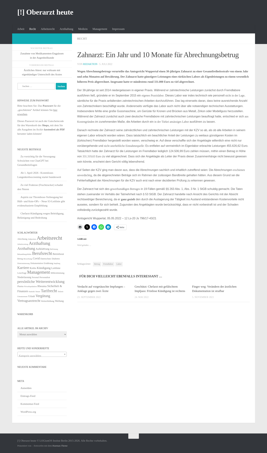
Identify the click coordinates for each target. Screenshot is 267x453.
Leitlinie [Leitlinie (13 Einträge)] (55, 267)
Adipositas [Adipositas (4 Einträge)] (32, 239)
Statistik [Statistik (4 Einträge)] (32, 291)
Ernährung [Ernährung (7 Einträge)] (48, 263)
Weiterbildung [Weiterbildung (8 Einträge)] (47, 301)
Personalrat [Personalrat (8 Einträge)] (44, 277)
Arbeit (20, 28)
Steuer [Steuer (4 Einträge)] (37, 291)
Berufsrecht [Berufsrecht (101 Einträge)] (42, 253)
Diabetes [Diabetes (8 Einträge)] (56, 258)
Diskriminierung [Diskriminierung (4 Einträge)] (23, 263)
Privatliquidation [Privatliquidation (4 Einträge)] (30, 286)
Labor (119, 264)
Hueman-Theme (60, 445)
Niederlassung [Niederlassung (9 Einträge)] (24, 277)
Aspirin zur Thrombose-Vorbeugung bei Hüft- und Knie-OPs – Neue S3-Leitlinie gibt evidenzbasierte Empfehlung (41, 201)
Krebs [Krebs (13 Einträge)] (33, 267)
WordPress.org (28, 411)
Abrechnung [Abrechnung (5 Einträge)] (22, 239)
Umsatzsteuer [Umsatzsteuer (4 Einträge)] (22, 296)
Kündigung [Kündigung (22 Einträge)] (44, 268)
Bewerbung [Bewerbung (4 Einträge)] (28, 259)
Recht (32, 28)
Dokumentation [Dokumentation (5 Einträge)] (36, 263)
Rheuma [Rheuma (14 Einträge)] (42, 286)
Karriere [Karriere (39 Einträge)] (23, 268)
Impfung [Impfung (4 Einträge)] (57, 263)
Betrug (97, 264)
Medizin (82, 28)
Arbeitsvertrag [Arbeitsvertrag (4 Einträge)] (22, 244)
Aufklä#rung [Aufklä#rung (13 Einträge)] (42, 248)
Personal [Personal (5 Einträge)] (35, 277)
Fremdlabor (108, 264)
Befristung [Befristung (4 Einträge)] (54, 249)
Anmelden (26, 388)
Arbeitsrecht (48, 28)
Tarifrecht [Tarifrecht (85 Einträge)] (49, 290)
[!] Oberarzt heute (45, 12)
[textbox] (42, 356)
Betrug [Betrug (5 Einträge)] (20, 259)
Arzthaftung (66, 28)
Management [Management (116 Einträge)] (38, 272)
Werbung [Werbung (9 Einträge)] (59, 301)
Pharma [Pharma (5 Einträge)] (20, 286)
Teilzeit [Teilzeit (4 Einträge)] (60, 291)
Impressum (118, 28)
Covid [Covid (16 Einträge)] (36, 258)
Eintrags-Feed (28, 396)
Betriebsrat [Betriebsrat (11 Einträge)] (58, 254)
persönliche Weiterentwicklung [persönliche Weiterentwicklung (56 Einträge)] (41, 281)
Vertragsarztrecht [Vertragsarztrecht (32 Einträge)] (28, 301)
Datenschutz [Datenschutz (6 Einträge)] (45, 258)
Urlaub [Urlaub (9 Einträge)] (31, 296)
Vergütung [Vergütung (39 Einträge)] (43, 296)
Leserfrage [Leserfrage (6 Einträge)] (22, 273)
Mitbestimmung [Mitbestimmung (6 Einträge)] (57, 273)
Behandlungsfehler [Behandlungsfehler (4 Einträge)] (24, 254)
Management (99, 28)
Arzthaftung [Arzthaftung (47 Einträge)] (26, 248)
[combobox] (42, 354)
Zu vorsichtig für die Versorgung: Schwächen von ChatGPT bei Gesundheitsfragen (36, 160)
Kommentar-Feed (30, 403)
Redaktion (90, 64)
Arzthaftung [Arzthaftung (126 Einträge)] (39, 243)
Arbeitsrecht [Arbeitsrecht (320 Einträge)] (49, 238)
